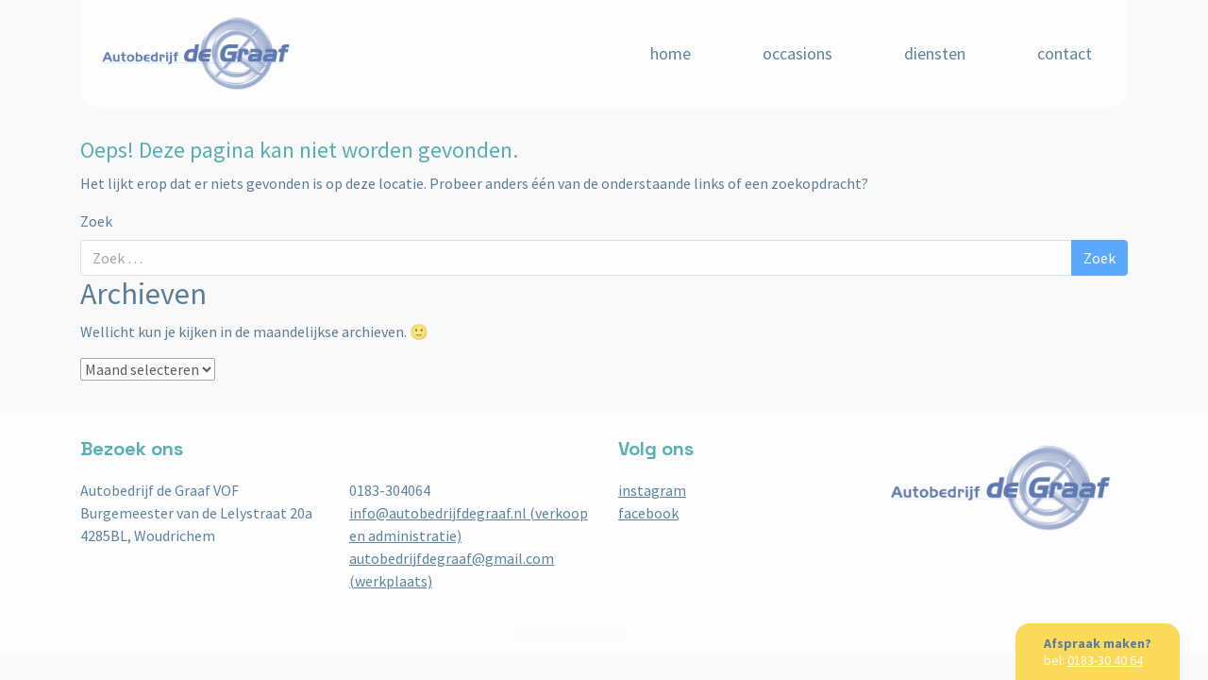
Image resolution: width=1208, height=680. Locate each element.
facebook (648, 512)
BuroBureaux (663, 634)
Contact (1064, 53)
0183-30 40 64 (1105, 660)
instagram (652, 490)
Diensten (934, 53)
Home (670, 53)
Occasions (797, 53)
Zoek (96, 221)
